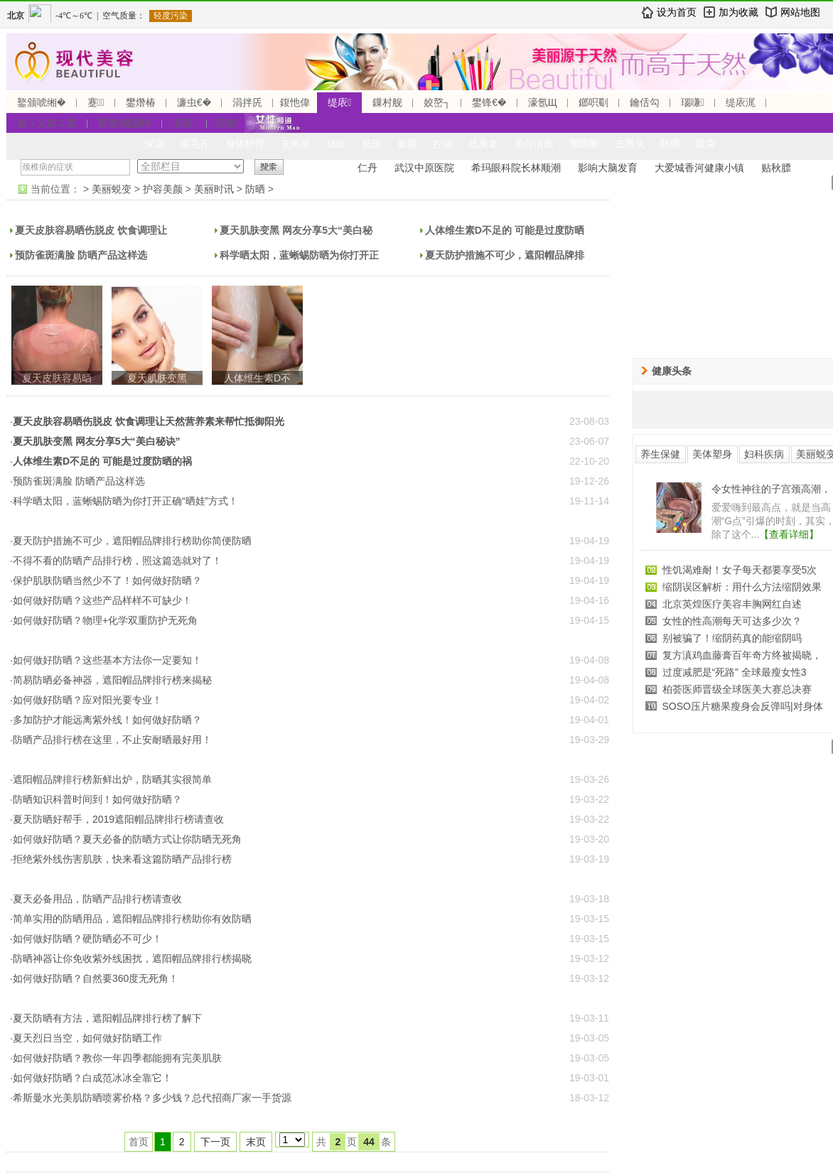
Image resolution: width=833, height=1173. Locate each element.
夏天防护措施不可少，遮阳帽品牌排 (504, 255)
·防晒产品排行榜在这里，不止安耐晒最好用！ (111, 739)
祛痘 (336, 143)
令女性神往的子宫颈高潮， (771, 488)
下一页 (215, 1141)
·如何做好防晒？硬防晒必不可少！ (86, 938)
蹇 (95, 102)
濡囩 (184, 123)
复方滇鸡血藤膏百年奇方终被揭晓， (742, 655)
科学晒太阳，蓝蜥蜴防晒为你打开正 (299, 255)
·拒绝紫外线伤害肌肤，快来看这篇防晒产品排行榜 (121, 859)
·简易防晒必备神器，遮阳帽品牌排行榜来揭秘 (111, 680)
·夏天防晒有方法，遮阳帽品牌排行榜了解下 (106, 1018)
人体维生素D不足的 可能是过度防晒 (504, 230)
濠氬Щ (542, 102)
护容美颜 (163, 189)
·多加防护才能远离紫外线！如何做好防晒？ (106, 719)
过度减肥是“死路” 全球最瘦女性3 (734, 672)
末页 (256, 1141)
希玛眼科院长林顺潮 (516, 167)
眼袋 (706, 143)
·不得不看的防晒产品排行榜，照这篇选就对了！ (116, 560)
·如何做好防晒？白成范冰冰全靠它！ (91, 1077)
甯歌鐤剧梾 (124, 123)
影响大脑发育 (608, 167)
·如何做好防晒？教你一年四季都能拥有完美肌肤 (116, 1058)
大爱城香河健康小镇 (699, 167)
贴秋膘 (776, 167)
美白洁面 (534, 143)
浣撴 (225, 123)
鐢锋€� (489, 102)
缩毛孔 (195, 143)
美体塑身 (712, 454)
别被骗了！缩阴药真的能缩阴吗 (732, 638)
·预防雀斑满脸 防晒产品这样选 (77, 481)
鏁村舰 (387, 102)
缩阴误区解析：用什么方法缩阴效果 (742, 587)
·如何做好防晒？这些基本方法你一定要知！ (106, 660)
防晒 (670, 143)
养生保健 (660, 454)
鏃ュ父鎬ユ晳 (47, 123)
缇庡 (339, 102)
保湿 (154, 143)
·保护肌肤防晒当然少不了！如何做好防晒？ (106, 580)
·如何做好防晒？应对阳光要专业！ (86, 700)
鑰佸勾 (645, 102)
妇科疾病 (764, 454)
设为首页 (677, 12)
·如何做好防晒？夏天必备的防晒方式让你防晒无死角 (126, 839)
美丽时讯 (214, 189)
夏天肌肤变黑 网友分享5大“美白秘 (296, 230)
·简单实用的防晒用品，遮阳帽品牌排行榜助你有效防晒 (131, 918)
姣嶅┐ (437, 102)
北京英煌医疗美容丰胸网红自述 (732, 604)
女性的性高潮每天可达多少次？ (732, 621)
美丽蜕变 (111, 189)
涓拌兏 (247, 102)
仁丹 (367, 167)
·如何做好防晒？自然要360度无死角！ (94, 978)
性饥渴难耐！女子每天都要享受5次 (739, 569)
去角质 (296, 143)
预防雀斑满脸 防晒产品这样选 (81, 255)
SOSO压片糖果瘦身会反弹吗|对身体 (742, 706)
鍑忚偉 (295, 102)
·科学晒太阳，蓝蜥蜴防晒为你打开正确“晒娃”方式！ (124, 501)
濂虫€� (194, 102)
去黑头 (630, 143)
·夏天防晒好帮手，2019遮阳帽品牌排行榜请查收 (117, 819)
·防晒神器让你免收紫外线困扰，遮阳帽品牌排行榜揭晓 (131, 958)
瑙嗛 (692, 102)
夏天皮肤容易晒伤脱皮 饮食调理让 (91, 230)
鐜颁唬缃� (41, 102)
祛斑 (372, 143)
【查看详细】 (789, 534)
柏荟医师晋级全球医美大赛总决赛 (737, 689)
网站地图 (800, 12)
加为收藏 (738, 12)
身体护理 (245, 143)
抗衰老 (483, 143)
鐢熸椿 (141, 102)
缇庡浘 (741, 102)
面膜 (407, 143)
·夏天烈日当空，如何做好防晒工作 (86, 1038)
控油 (443, 143)
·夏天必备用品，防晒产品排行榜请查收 (96, 898)
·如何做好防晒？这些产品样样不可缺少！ (101, 600)
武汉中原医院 (424, 167)
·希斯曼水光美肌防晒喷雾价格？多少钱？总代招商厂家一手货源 (150, 1097)
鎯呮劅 (593, 102)
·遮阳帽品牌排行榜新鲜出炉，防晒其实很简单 (111, 779)
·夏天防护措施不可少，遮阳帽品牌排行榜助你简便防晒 (131, 540)
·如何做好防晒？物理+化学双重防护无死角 (104, 620)
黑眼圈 (584, 143)
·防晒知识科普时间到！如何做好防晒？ (96, 799)
